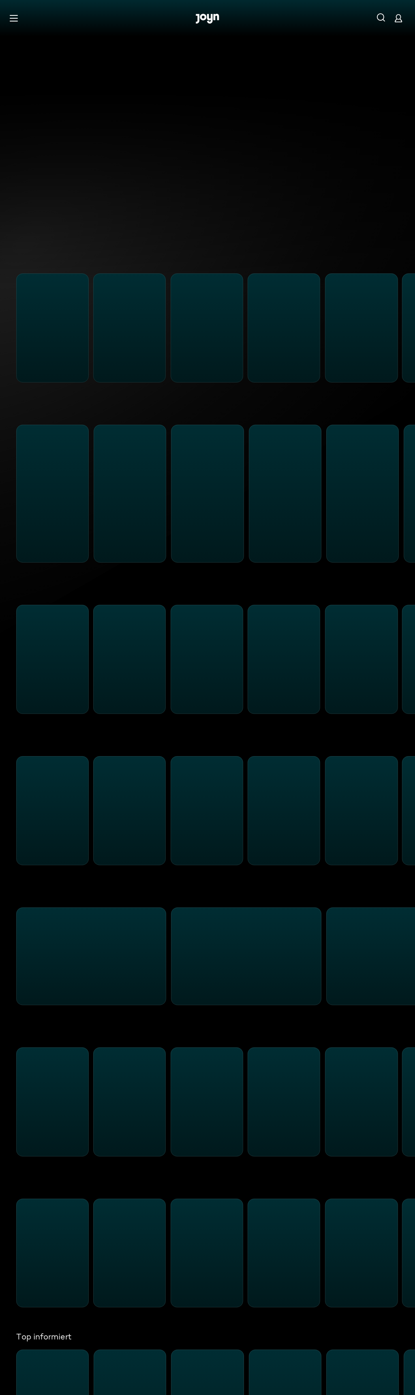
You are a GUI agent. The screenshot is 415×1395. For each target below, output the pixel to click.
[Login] (398, 18)
